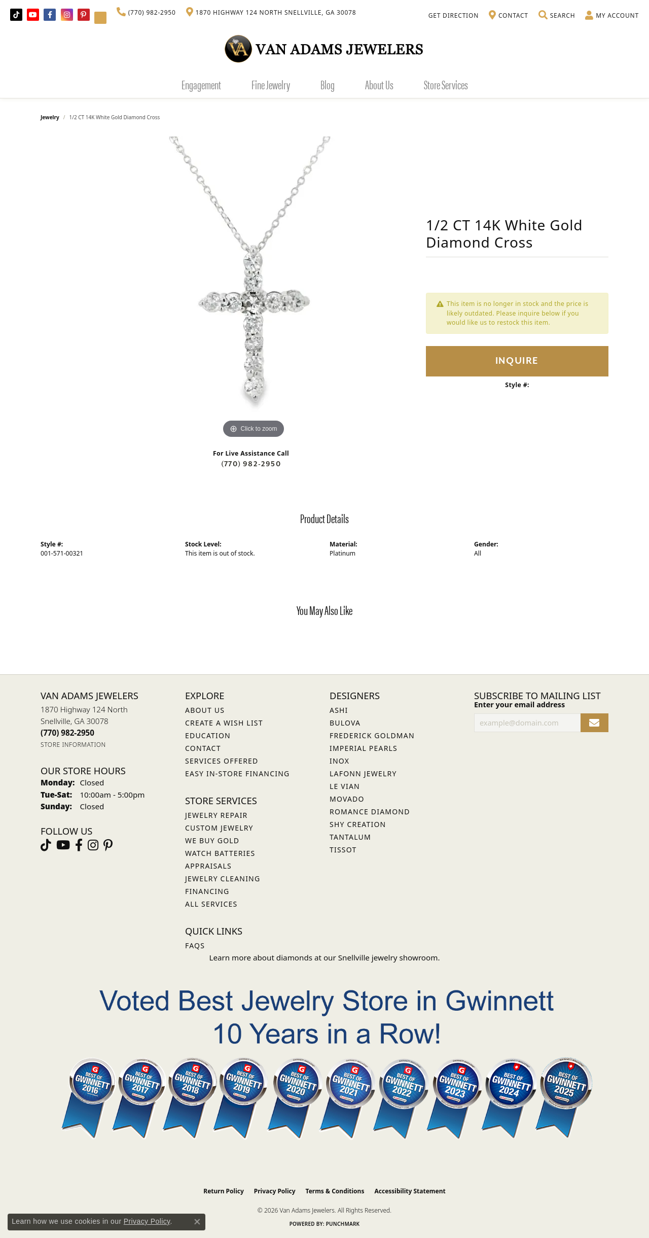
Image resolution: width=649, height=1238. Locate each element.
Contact (203, 748)
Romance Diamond (370, 811)
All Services (211, 904)
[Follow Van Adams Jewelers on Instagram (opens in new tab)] (67, 15)
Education (208, 735)
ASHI (339, 710)
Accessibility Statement (409, 1191)
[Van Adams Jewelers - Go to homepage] (324, 48)
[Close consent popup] (197, 1222)
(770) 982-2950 (251, 464)
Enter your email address (519, 704)
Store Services (446, 84)
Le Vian (345, 786)
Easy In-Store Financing (237, 773)
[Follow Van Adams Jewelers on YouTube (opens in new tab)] (100, 18)
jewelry (50, 117)
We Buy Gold (212, 840)
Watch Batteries (220, 853)
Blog (327, 84)
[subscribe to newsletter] (594, 722)
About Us (379, 84)
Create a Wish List (224, 723)
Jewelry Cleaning (222, 878)
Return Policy (223, 1191)
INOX (339, 761)
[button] (556, 15)
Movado (347, 799)
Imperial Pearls (364, 748)
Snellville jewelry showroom (388, 957)
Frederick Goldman (372, 735)
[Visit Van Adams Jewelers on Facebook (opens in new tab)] (50, 15)
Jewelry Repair (216, 815)
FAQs (195, 945)
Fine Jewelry (270, 84)
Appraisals (208, 866)
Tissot (343, 849)
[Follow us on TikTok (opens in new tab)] (16, 15)
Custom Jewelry (219, 828)
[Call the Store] (67, 733)
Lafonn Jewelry (363, 773)
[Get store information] (73, 744)
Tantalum (350, 837)
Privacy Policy (275, 1191)
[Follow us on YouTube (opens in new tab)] (33, 15)
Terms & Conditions (335, 1191)
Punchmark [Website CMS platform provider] (343, 1223)
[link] (146, 12)
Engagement (201, 84)
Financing (207, 891)
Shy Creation (358, 824)
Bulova (345, 723)
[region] (253, 288)
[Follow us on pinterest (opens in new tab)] (84, 15)
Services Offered (221, 761)
